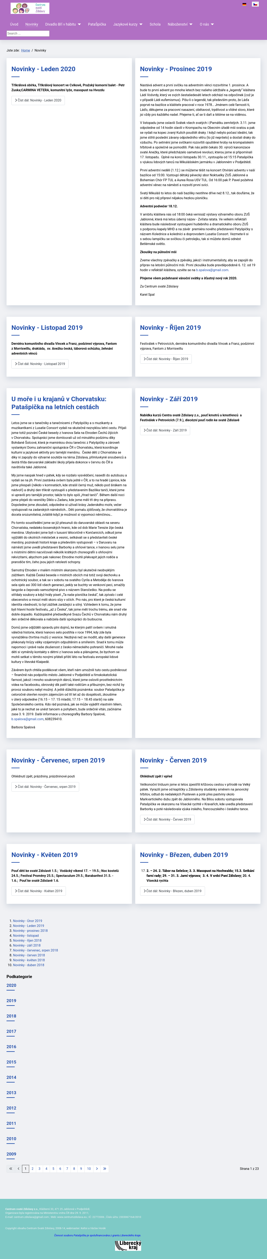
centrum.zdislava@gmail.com (31, 1217)
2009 (11, 1154)
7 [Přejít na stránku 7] (67, 1169)
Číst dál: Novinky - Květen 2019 (38, 891)
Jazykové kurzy (125, 24)
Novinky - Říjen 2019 (170, 327)
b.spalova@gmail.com (212, 270)
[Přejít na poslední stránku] (104, 1169)
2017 (11, 1031)
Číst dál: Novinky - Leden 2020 (38, 100)
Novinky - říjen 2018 (27, 940)
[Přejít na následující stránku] (97, 1169)
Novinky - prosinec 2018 (30, 931)
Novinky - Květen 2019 (44, 855)
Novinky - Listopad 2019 (47, 327)
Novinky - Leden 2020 (43, 69)
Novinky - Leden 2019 (28, 926)
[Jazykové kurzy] (140, 24)
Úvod (14, 24)
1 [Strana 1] (26, 1169)
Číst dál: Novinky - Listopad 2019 (40, 364)
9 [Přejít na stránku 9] (81, 1169)
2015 (11, 1062)
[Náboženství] (190, 24)
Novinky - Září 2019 (169, 399)
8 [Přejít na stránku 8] (74, 1169)
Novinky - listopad (26, 936)
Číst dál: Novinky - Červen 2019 (167, 819)
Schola (155, 24)
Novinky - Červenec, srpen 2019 (58, 760)
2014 (11, 1077)
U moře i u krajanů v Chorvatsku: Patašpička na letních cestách (58, 403)
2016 (11, 1046)
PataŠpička (97, 24)
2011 (11, 1123)
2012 (11, 1108)
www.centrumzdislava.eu (72, 1217)
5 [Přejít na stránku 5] (53, 1169)
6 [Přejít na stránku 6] (60, 1169)
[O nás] (211, 24)
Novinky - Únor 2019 (27, 921)
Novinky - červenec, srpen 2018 (35, 950)
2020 (11, 985)
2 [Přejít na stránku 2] (32, 1169)
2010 (11, 1138)
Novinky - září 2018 (27, 945)
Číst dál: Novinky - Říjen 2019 (166, 359)
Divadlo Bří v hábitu (60, 24)
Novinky (31, 24)
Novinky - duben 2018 (28, 965)
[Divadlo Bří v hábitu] (78, 24)
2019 (11, 1000)
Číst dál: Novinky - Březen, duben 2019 (173, 891)
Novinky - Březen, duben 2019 (184, 855)
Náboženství (177, 24)
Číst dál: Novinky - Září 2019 (165, 430)
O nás (204, 24)
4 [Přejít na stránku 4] (46, 1169)
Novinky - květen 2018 (29, 960)
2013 (11, 1092)
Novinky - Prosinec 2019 (176, 69)
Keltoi (84, 1228)
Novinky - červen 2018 (29, 955)
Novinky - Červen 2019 (173, 760)
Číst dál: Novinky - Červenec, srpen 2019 (45, 787)
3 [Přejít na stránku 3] (39, 1169)
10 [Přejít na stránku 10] (89, 1169)
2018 (11, 1016)
